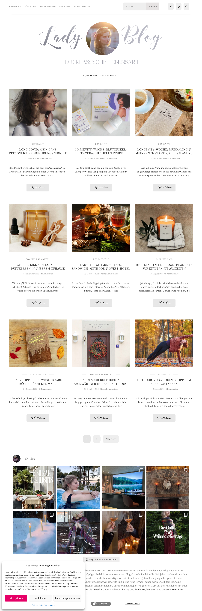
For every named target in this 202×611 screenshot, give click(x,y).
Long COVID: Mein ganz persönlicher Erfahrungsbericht (38, 151)
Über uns (30, 6)
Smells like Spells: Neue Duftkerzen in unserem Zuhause (38, 266)
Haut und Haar (164, 259)
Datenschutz (37, 605)
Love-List (98, 589)
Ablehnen (40, 598)
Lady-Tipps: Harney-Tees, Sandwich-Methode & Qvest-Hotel (101, 266)
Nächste (111, 439)
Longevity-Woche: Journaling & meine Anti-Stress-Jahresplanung (164, 151)
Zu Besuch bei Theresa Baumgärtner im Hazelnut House (101, 382)
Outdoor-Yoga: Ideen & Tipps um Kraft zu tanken (164, 382)
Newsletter (178, 589)
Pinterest (151, 589)
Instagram (127, 589)
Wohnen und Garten (37, 259)
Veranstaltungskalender (74, 6)
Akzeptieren (16, 598)
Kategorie (15, 6)
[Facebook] (171, 6)
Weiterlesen (38, 188)
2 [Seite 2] (96, 439)
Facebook (140, 589)
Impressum (50, 605)
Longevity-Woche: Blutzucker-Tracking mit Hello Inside (101, 151)
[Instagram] (178, 6)
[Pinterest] (186, 6)
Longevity (38, 144)
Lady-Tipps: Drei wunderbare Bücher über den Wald (38, 382)
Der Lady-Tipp (101, 259)
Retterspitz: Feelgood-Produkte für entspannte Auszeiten (164, 266)
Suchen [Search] (153, 6)
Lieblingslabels (48, 6)
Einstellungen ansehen (67, 598)
